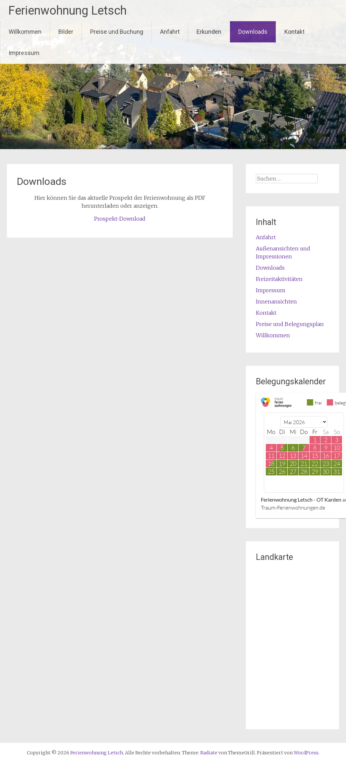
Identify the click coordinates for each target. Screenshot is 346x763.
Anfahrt (170, 31)
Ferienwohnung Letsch (67, 11)
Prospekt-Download (119, 218)
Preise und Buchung (116, 31)
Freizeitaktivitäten (279, 279)
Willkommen (25, 31)
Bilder (65, 31)
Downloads (252, 31)
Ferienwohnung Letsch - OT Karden (301, 499)
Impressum (24, 52)
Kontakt (294, 31)
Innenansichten (276, 301)
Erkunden (209, 31)
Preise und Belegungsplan (290, 324)
